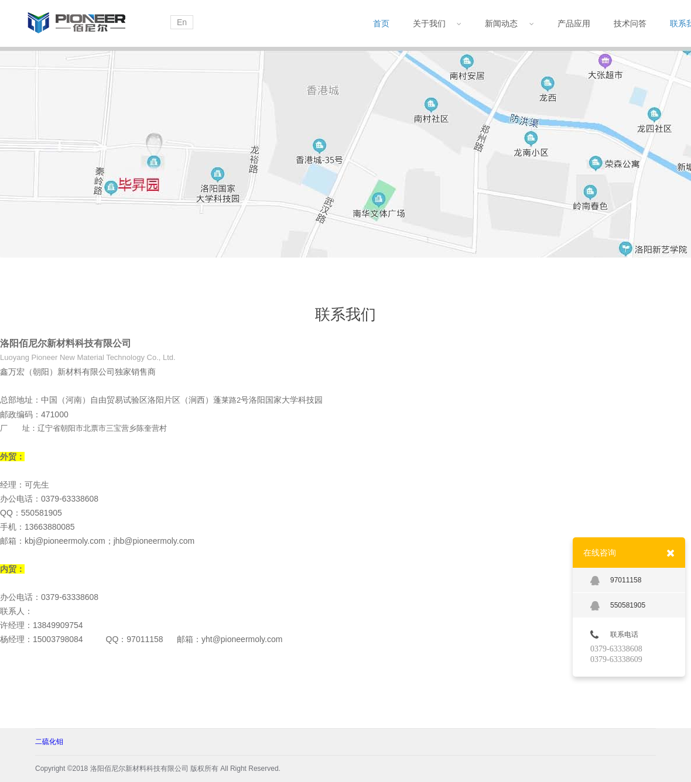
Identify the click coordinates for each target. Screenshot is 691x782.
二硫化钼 (49, 742)
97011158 (615, 580)
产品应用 (573, 23)
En (182, 22)
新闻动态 (509, 23)
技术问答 (630, 23)
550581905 (617, 605)
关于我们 (437, 23)
